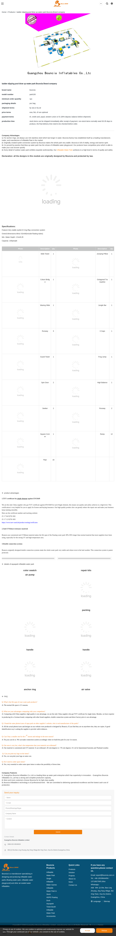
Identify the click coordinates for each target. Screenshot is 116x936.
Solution (72, 872)
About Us (72, 879)
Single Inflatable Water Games (51, 882)
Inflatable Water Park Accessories (50, 913)
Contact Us (73, 885)
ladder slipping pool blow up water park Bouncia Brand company (41, 12)
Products (11, 12)
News (71, 882)
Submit (58, 832)
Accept (87, 931)
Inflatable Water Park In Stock (51, 891)
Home (4, 12)
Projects (72, 876)
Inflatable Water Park (65, 150)
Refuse (104, 931)
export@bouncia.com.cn (105, 875)
